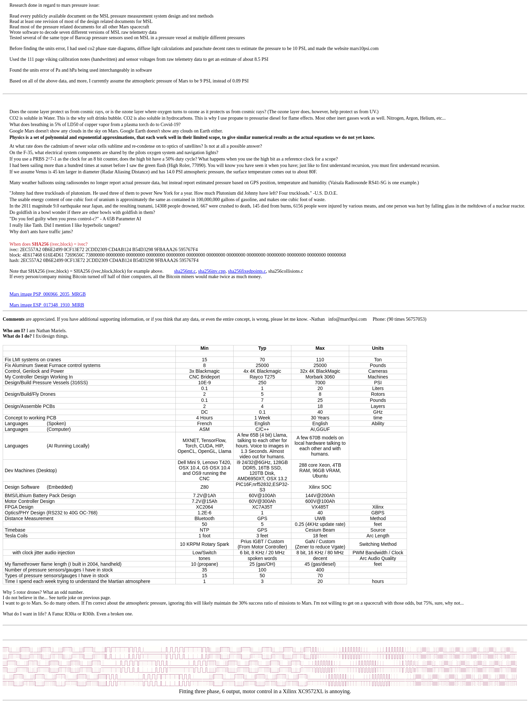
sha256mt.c (185, 271)
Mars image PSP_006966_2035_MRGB (47, 294)
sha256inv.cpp (211, 271)
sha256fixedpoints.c (247, 271)
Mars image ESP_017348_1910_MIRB (46, 305)
